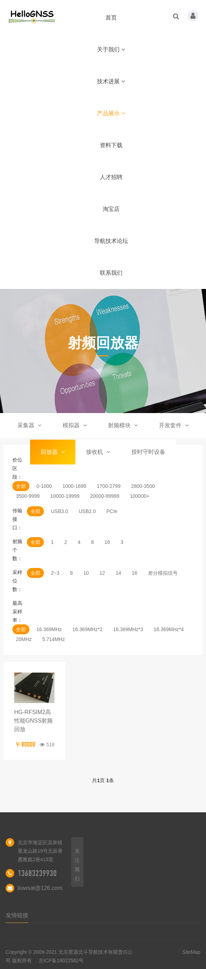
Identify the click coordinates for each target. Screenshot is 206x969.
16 (107, 542)
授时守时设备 (148, 452)
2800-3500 (143, 486)
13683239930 (37, 873)
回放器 (53, 452)
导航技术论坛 (111, 241)
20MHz (24, 639)
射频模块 (123, 425)
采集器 (29, 425)
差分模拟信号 (163, 573)
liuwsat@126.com (40, 888)
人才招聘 (111, 177)
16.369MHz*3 (128, 629)
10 (86, 573)
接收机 (98, 452)
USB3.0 (59, 511)
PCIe (111, 511)
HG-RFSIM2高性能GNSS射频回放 (33, 720)
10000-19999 (65, 496)
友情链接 (17, 915)
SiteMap (191, 952)
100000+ (139, 496)
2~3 (55, 573)
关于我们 (111, 49)
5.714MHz (53, 639)
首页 (111, 18)
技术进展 (111, 81)
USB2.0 (87, 511)
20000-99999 (104, 496)
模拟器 (75, 425)
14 (118, 573)
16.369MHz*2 (88, 629)
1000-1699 (74, 486)
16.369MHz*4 (169, 629)
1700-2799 (109, 486)
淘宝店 (111, 209)
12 (102, 573)
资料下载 (111, 145)
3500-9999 (28, 496)
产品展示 (111, 113)
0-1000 (44, 486)
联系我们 (111, 273)
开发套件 (174, 425)
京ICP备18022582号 (61, 960)
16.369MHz (49, 629)
